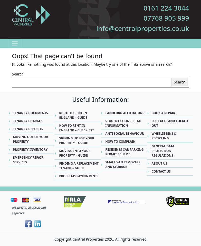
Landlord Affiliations (125, 113)
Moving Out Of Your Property (30, 139)
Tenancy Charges (28, 121)
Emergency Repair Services (28, 159)
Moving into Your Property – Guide (75, 153)
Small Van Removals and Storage (123, 164)
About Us (159, 163)
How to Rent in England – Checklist (76, 127)
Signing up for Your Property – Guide (76, 140)
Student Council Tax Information (123, 123)
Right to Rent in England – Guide (73, 115)
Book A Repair (163, 113)
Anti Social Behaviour (125, 133)
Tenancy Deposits (28, 129)
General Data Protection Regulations (163, 151)
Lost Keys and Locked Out (170, 123)
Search (18, 74)
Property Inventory (30, 149)
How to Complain (121, 141)
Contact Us (161, 171)
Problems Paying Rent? (79, 176)
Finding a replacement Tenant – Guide (79, 165)
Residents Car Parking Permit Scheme (125, 151)
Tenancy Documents (30, 113)
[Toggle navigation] (15, 43)
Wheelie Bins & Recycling (164, 135)
